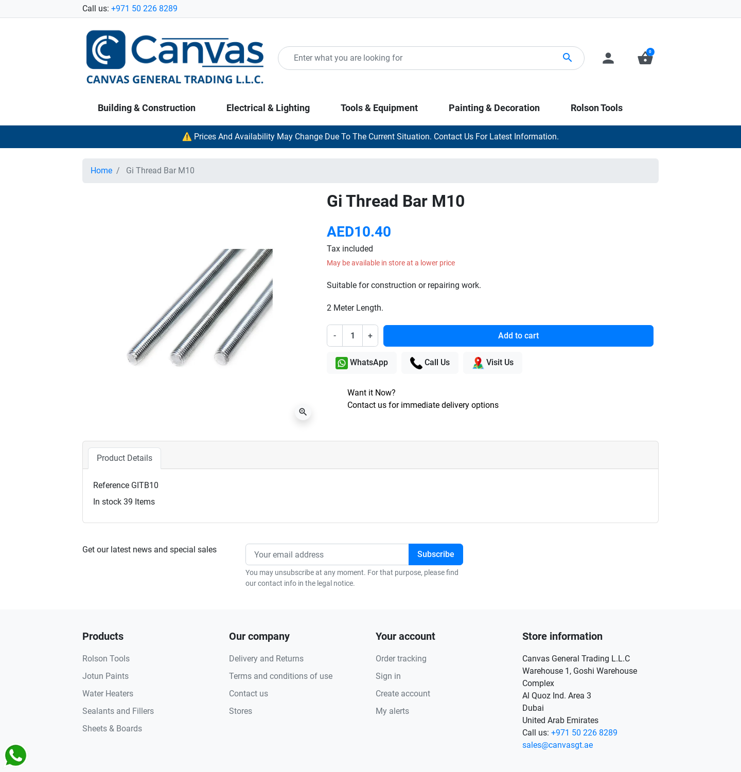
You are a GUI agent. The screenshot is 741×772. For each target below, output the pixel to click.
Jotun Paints (105, 676)
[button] (645, 58)
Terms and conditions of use (280, 676)
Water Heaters (107, 693)
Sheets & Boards (112, 728)
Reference (111, 485)
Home (101, 170)
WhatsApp (362, 363)
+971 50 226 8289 (144, 8)
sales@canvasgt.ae (557, 745)
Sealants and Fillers (118, 711)
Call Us (430, 363)
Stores (240, 711)
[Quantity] (352, 335)
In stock (107, 502)
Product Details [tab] (124, 458)
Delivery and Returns (266, 658)
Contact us (248, 693)
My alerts (392, 711)
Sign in (388, 676)
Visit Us (493, 363)
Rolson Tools (106, 658)
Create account (403, 693)
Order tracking (401, 658)
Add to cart (518, 335)
